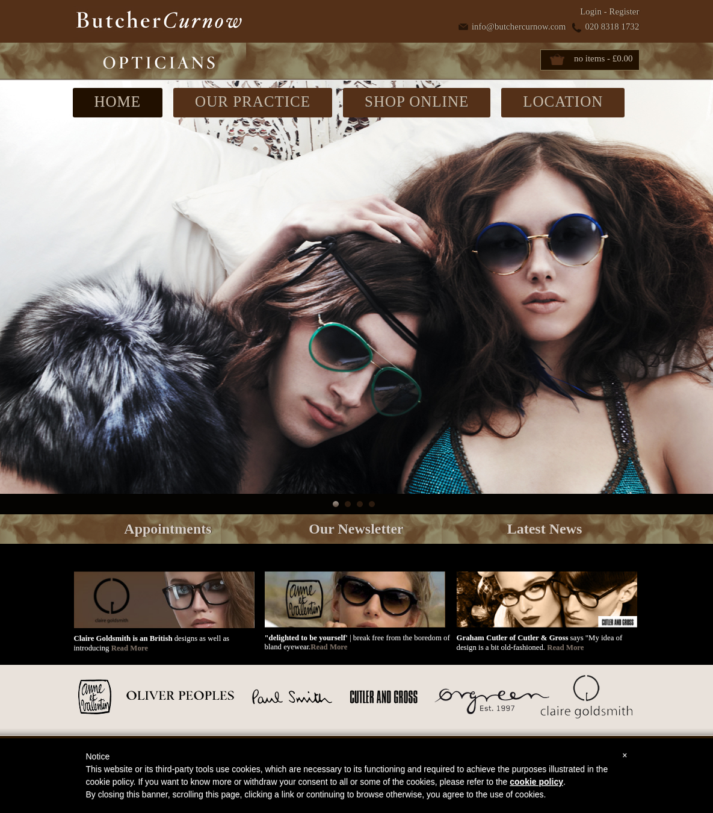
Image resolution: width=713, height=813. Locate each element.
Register (625, 11)
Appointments (167, 529)
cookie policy (536, 782)
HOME (117, 101)
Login (591, 11)
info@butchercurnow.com (519, 26)
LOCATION (563, 101)
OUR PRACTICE (252, 101)
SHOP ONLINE (417, 101)
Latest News (544, 529)
